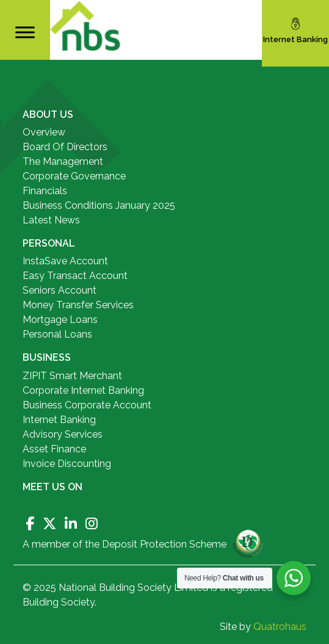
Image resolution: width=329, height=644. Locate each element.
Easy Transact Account (75, 275)
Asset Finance (54, 449)
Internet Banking (59, 419)
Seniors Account (59, 290)
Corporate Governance (74, 176)
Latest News (51, 220)
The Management (63, 161)
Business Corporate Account (87, 405)
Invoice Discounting (67, 463)
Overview (44, 132)
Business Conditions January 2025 (99, 205)
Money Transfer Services (78, 305)
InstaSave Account (65, 261)
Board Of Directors (65, 147)
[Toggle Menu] (25, 32)
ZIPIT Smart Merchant (72, 376)
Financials (45, 191)
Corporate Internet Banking (83, 390)
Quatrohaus (279, 626)
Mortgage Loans (60, 319)
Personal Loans (57, 334)
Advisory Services (63, 434)
